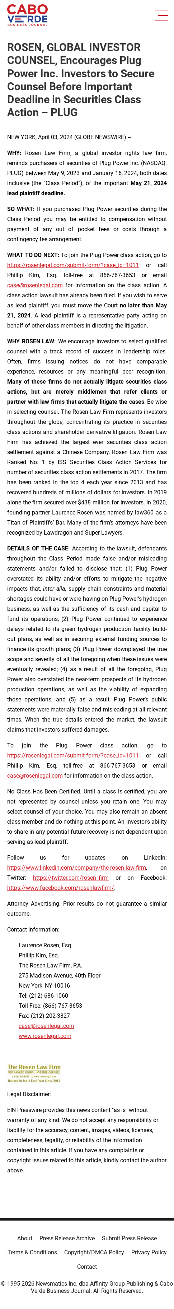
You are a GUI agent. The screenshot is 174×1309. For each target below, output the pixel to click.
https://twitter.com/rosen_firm (71, 877)
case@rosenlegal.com (35, 285)
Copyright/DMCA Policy (94, 1252)
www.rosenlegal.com (45, 1036)
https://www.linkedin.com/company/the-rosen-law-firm (76, 867)
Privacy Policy (149, 1252)
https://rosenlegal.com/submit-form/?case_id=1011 (73, 265)
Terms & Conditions (32, 1252)
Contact (87, 1266)
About (24, 1238)
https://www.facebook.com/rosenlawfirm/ (60, 887)
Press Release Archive (67, 1238)
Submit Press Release (129, 1238)
